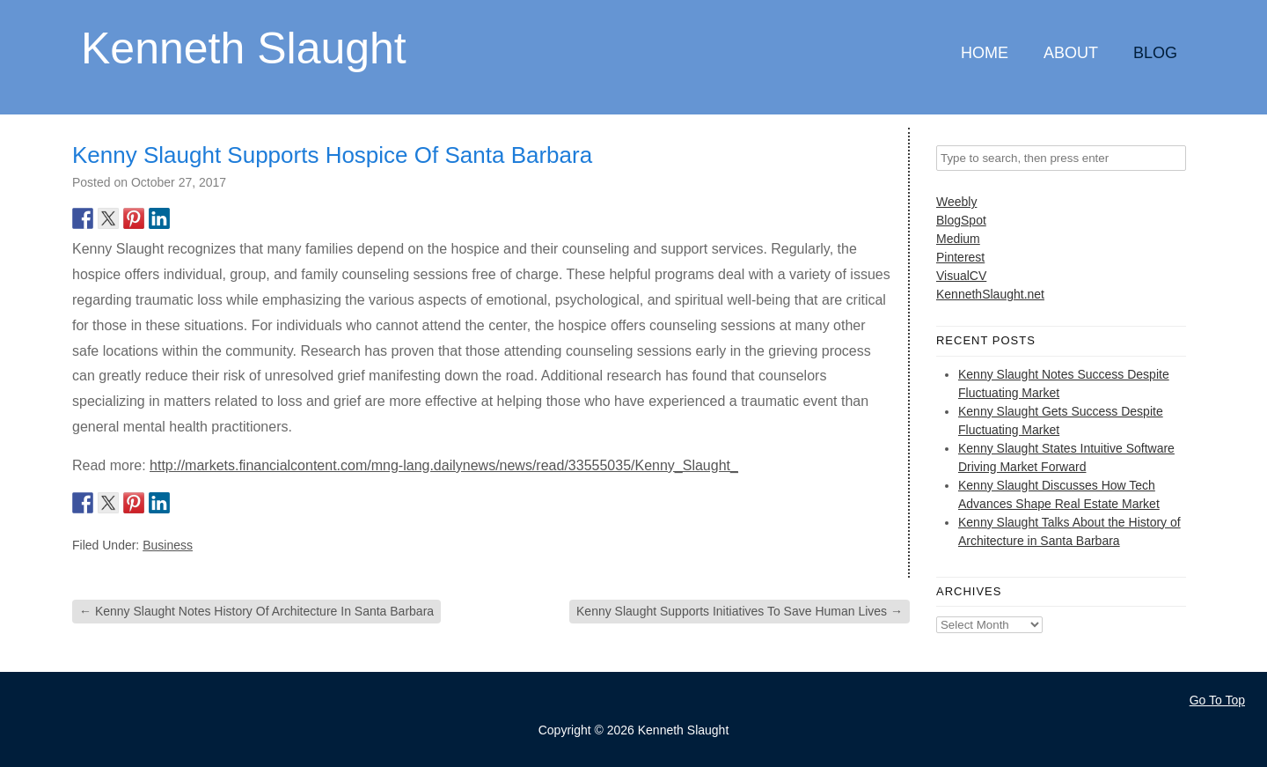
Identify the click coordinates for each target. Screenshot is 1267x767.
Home (984, 53)
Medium (958, 239)
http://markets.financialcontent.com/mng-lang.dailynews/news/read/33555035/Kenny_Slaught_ (444, 465)
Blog (1155, 53)
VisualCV (961, 276)
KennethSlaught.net (990, 294)
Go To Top (1217, 700)
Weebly (956, 202)
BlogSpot (961, 220)
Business (168, 545)
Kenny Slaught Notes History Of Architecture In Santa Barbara (256, 611)
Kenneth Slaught (243, 47)
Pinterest (960, 257)
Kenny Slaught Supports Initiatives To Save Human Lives (739, 611)
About (1071, 53)
